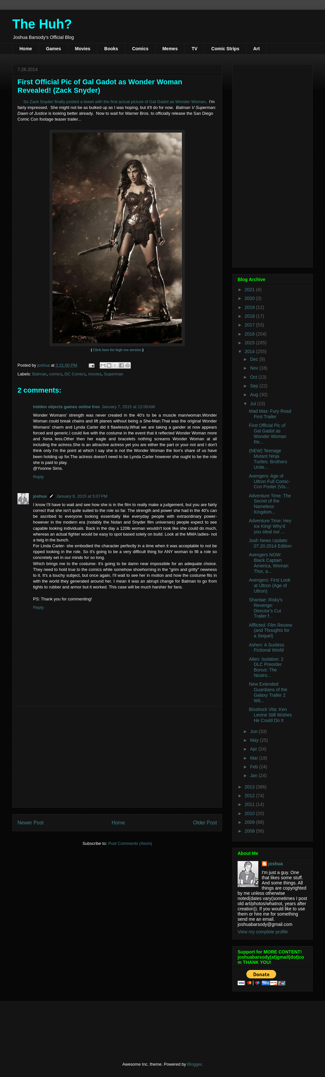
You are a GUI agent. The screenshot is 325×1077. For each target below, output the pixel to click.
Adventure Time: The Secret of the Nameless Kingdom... (270, 504)
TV (194, 48)
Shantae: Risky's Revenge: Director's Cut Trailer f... (266, 608)
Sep (254, 385)
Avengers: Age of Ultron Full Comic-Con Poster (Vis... (269, 481)
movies (94, 374)
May (255, 740)
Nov (254, 368)
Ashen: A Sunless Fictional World (266, 647)
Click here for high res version (117, 350)
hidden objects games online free (66, 406)
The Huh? (42, 24)
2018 (250, 316)
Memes (169, 48)
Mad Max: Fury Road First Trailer (270, 413)
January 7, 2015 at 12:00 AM (128, 406)
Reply (38, 476)
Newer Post (30, 822)
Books (111, 48)
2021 (250, 289)
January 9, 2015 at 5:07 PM (81, 496)
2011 (250, 804)
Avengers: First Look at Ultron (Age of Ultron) (269, 585)
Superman (113, 374)
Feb (254, 766)
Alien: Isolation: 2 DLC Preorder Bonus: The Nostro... (266, 667)
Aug (254, 394)
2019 (250, 307)
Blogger (194, 1064)
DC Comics (75, 374)
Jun (254, 731)
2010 (250, 813)
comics (55, 374)
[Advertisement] (117, 757)
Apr (254, 749)
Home (25, 48)
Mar (254, 758)
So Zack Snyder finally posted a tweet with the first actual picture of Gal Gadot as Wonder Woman (114, 101)
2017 (250, 324)
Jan (254, 775)
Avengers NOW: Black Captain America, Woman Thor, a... (268, 563)
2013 (250, 786)
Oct (254, 377)
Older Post (205, 822)
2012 (250, 795)
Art (256, 48)
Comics (140, 48)
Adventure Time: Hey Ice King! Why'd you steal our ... (270, 526)
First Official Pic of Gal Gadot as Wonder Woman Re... (267, 433)
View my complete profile (263, 931)
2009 (250, 822)
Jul (253, 403)
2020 (250, 298)
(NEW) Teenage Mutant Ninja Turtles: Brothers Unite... (268, 458)
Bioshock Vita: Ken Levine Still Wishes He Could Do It (270, 715)
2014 (250, 351)
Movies (82, 48)
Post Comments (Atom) (130, 843)
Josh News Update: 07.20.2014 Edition (270, 543)
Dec (254, 359)
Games (53, 48)
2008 (250, 831)
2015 (250, 342)
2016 (250, 334)
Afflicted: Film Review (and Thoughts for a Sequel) (270, 630)
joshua (40, 496)
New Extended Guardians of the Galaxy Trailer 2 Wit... (268, 692)
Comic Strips (225, 48)
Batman (39, 374)
